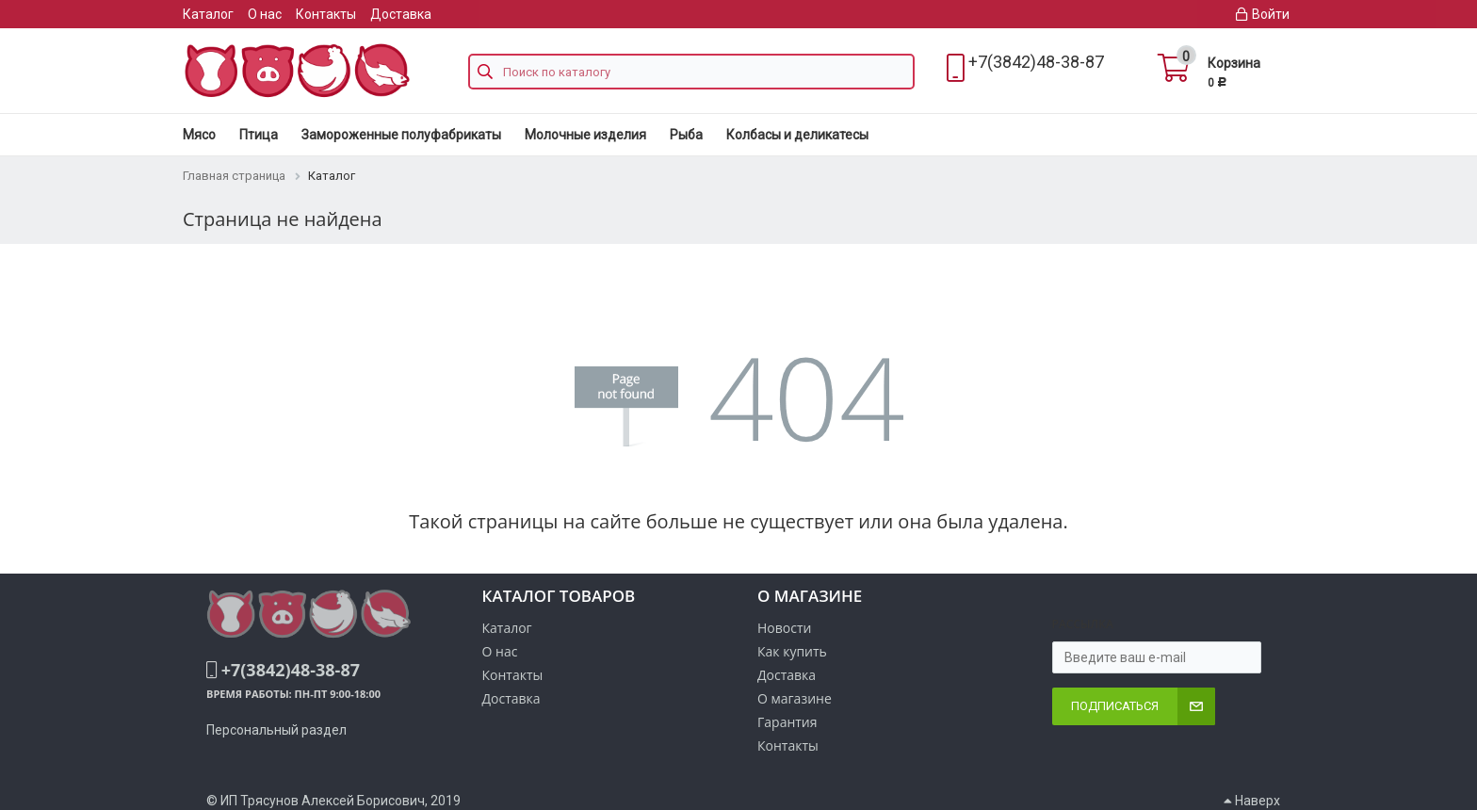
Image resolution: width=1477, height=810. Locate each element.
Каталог (208, 14)
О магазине (794, 698)
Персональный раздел (276, 729)
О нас (265, 14)
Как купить (792, 651)
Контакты (326, 14)
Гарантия (787, 722)
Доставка (400, 14)
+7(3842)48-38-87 (1036, 62)
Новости (784, 628)
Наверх (1252, 800)
